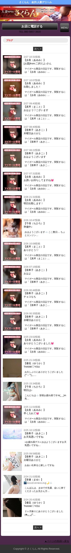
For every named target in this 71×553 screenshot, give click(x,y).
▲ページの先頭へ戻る (56, 541)
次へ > (37, 48)
